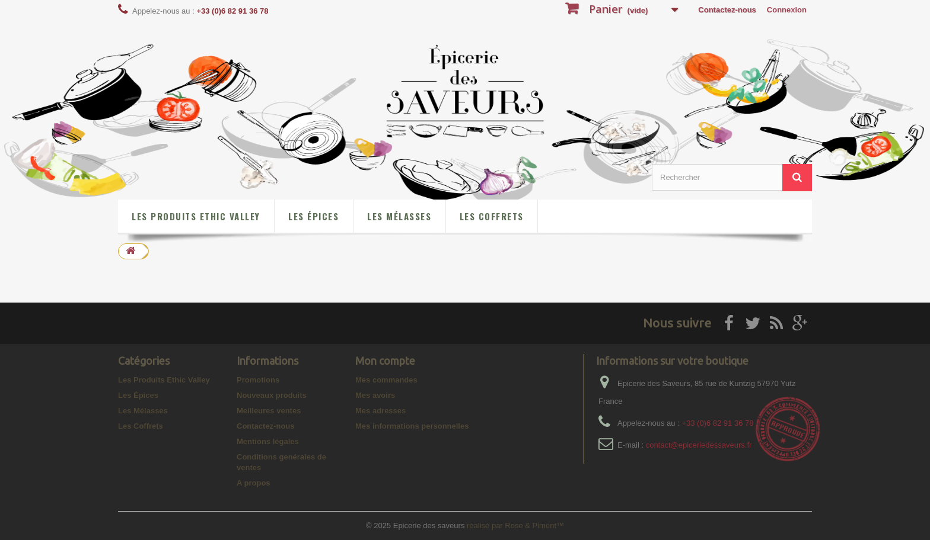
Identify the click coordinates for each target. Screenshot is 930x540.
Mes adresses (380, 410)
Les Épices (313, 216)
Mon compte (385, 361)
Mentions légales (268, 441)
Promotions (258, 379)
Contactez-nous (727, 9)
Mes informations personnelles (412, 426)
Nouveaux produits (272, 395)
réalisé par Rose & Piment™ (515, 525)
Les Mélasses (399, 216)
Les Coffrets (492, 216)
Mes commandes (386, 379)
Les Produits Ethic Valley (196, 216)
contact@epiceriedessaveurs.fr (699, 445)
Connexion (787, 9)
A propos (253, 482)
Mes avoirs (375, 395)
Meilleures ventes (269, 410)
